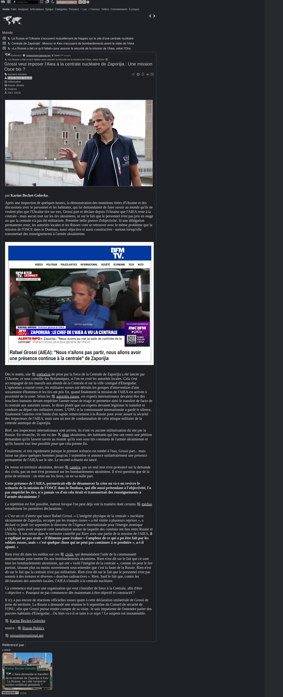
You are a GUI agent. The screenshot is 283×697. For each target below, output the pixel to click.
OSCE (17, 92)
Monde (7, 32)
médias (147, 504)
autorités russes (67, 396)
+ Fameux (94, 9)
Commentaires (119, 9)
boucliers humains (17, 74)
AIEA (10, 92)
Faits (13, 9)
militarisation (14, 81)
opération (44, 374)
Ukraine (20, 85)
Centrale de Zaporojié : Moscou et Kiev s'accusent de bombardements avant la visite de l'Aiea (70, 43)
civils (69, 554)
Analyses (23, 9)
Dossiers (74, 9)
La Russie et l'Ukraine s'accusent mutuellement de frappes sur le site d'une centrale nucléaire (70, 38)
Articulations (37, 9)
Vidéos (105, 9)
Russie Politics (33, 628)
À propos (134, 9)
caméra (75, 467)
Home (6, 9)
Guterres (12, 89)
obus (65, 435)
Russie (11, 85)
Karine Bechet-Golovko (20, 78)
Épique (50, 9)
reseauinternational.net (38, 55)
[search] (25, 2)
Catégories (61, 9)
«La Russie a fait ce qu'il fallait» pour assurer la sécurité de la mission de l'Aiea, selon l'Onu (69, 48)
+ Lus (84, 9)
